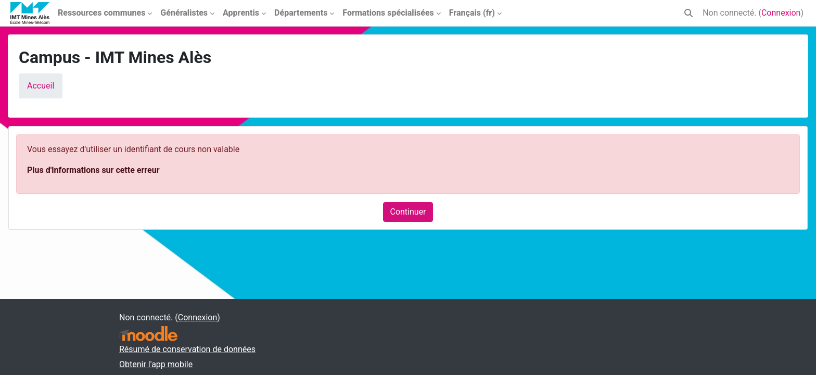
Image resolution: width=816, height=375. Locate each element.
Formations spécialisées (388, 13)
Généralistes (184, 13)
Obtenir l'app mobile (156, 364)
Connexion (780, 13)
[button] (688, 13)
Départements (300, 13)
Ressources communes (101, 13)
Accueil (40, 86)
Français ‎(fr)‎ (472, 13)
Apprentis (241, 13)
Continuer (408, 212)
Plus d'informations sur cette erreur (93, 170)
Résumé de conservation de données (187, 349)
